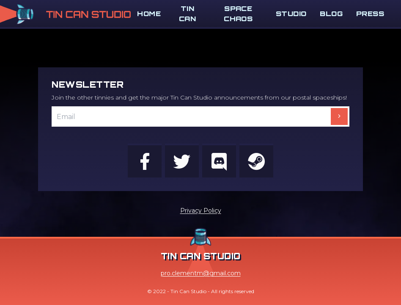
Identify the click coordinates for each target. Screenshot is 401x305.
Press (370, 13)
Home (149, 13)
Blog (331, 13)
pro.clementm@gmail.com (201, 273)
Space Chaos (238, 13)
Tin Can (187, 13)
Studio (291, 13)
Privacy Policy (200, 210)
